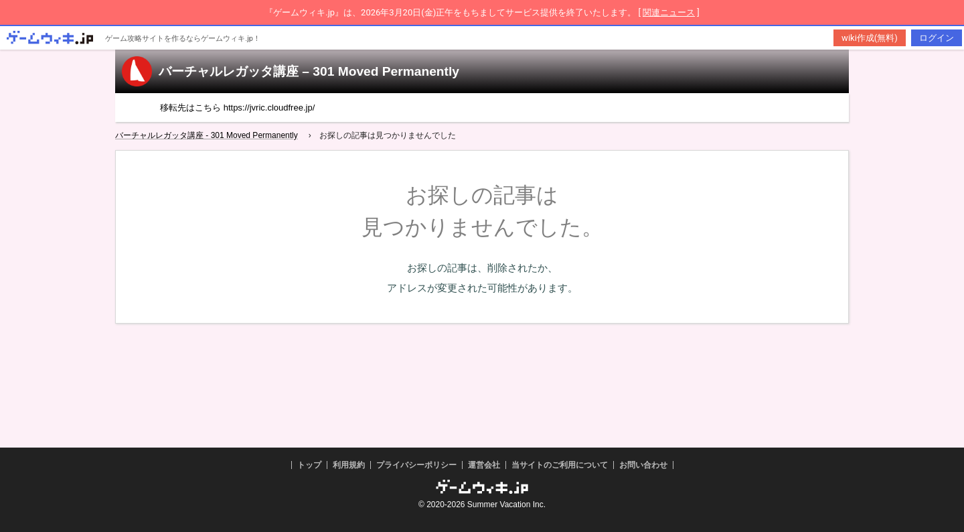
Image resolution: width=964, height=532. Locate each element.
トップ (309, 465)
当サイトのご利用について (559, 465)
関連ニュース (669, 12)
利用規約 (349, 465)
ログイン (936, 38)
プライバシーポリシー (416, 465)
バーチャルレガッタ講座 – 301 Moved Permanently (309, 71)
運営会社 (484, 465)
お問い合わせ (643, 465)
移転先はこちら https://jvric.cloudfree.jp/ (237, 108)
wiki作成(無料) (869, 38)
